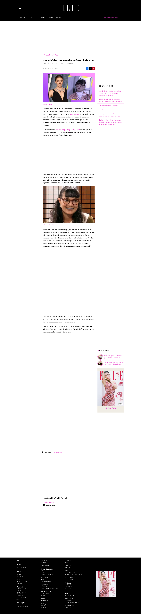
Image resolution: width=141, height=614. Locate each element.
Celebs (42, 18)
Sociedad (68, 567)
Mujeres (43, 598)
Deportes (44, 560)
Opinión (68, 565)
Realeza (19, 574)
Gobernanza (69, 598)
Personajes (20, 594)
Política (43, 604)
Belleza (32, 18)
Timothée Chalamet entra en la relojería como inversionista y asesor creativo (110, 108)
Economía (44, 590)
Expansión (44, 585)
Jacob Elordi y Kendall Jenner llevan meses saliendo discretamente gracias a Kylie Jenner (110, 93)
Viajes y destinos (22, 592)
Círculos (20, 576)
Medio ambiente (70, 595)
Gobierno (44, 605)
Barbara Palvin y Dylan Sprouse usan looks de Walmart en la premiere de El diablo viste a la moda (110, 122)
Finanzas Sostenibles (72, 602)
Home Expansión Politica (49, 588)
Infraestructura (70, 576)
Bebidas (19, 590)
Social (67, 597)
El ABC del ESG (69, 605)
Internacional (46, 591)
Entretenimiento (22, 606)
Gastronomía (21, 588)
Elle (18, 561)
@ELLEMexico (50, 505)
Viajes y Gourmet (22, 581)
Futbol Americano (47, 574)
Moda (22, 18)
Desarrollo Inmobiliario (73, 574)
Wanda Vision (74, 114)
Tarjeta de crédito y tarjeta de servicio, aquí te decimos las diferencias (112, 357)
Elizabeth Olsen (58, 452)
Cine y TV (44, 562)
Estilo (19, 604)
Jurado (19, 599)
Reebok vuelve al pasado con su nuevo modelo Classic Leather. (113, 363)
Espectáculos (21, 573)
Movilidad (68, 600)
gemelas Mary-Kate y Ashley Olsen (67, 130)
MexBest (20, 587)
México (43, 607)
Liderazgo (68, 586)
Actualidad (69, 584)
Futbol (43, 571)
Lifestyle (43, 579)
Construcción (70, 572)
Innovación (69, 604)
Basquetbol (45, 576)
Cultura (19, 583)
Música (43, 564)
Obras (43, 595)
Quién (19, 571)
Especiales (68, 590)
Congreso (68, 560)
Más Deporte (45, 577)
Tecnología (45, 593)
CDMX (67, 562)
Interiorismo (69, 579)
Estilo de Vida (21, 597)
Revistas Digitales (111, 17)
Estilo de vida (55, 18)
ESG (42, 597)
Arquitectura (69, 577)
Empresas (44, 586)
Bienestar (20, 595)
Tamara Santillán (48, 502)
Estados (68, 564)
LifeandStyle (45, 600)
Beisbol (43, 572)
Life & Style (21, 603)
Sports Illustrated (47, 569)
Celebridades (51, 55)
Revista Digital (111, 408)
